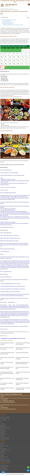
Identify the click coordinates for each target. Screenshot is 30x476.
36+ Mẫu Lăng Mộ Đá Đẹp (4, 418)
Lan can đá (2, 455)
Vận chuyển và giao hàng (4, 466)
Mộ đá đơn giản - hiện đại (4, 439)
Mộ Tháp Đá (2, 423)
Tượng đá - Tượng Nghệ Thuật (5, 461)
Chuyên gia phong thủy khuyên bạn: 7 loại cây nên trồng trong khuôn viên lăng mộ (7, 373)
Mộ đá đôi (2, 436)
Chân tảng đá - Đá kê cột (4, 445)
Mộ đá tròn (2, 429)
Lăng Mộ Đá (2, 414)
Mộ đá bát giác (2, 425)
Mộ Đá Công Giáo (3, 430)
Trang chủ (2, 8)
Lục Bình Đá (2, 443)
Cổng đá (1, 454)
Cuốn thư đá (2, 458)
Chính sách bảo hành (3, 465)
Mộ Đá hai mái (2, 433)
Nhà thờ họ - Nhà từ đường (4, 459)
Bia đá (1, 447)
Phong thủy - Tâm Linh (8, 8)
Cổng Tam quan (3, 452)
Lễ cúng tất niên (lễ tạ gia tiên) (7, 23)
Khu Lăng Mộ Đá (3, 419)
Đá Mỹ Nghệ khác (3, 448)
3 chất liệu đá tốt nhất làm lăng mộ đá (22, 352)
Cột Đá (1, 444)
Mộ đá (1, 421)
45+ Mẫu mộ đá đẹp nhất (4, 437)
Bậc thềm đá (2, 451)
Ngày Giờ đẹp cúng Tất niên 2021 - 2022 (9, 19)
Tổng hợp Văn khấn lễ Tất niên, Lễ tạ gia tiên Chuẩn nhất (13, 24)
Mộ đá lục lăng (2, 426)
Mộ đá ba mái (2, 432)
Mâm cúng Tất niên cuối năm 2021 (8, 22)
